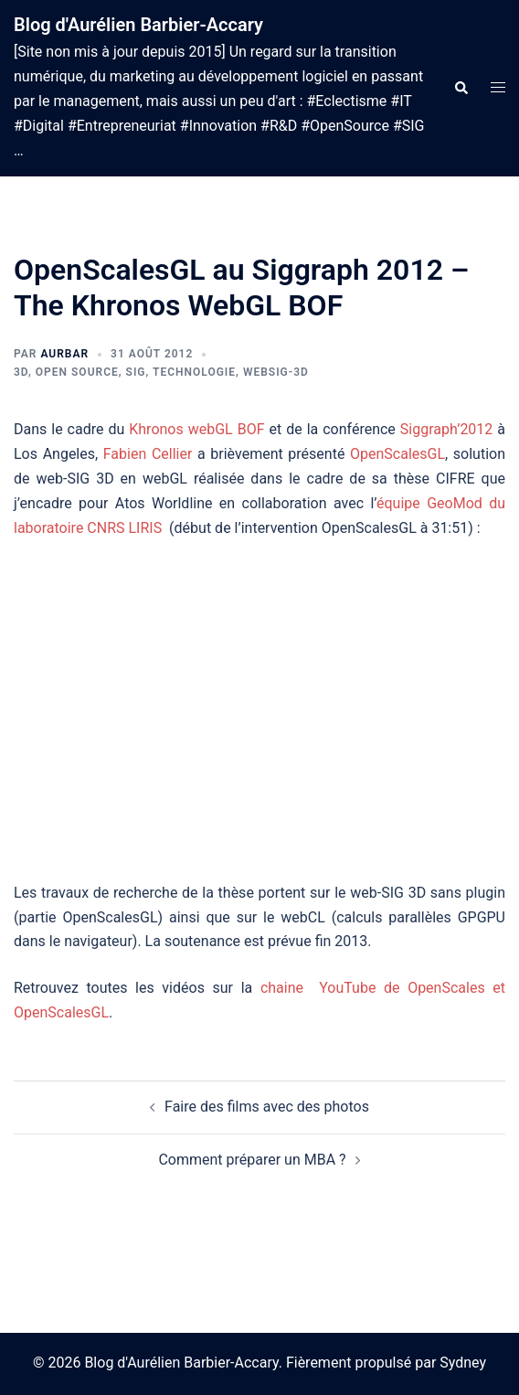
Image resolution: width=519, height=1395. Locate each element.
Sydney (463, 1362)
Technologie (194, 372)
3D (21, 372)
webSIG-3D (276, 372)
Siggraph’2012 (446, 429)
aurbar (64, 353)
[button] (460, 88)
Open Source (77, 372)
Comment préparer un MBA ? (251, 1159)
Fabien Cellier (148, 454)
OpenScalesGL (397, 454)
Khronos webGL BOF (196, 429)
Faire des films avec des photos (266, 1106)
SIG (136, 372)
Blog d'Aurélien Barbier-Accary (138, 25)
